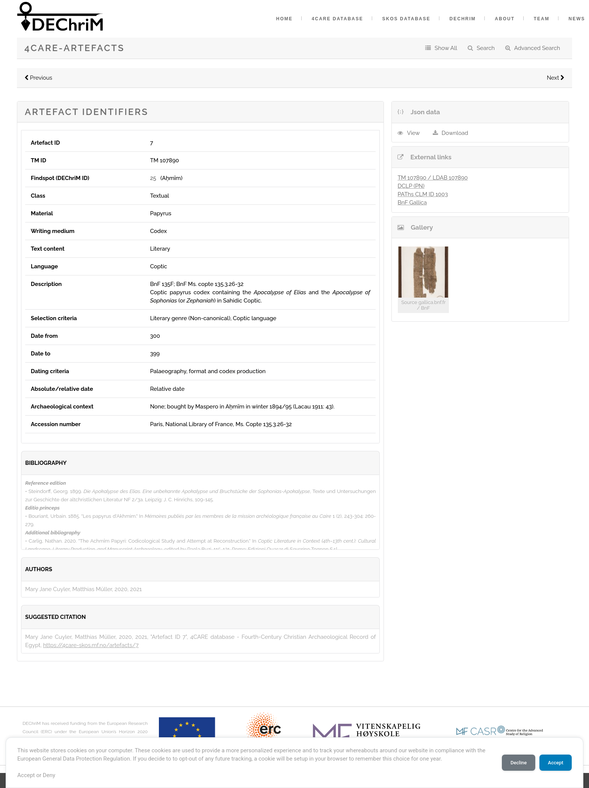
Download (455, 133)
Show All (446, 48)
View (413, 133)
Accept (555, 762)
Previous (38, 77)
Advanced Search (537, 48)
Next (556, 77)
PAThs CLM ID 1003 (422, 194)
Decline (518, 762)
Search (486, 48)
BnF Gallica (412, 202)
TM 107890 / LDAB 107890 (432, 177)
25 (153, 178)
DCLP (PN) (410, 186)
